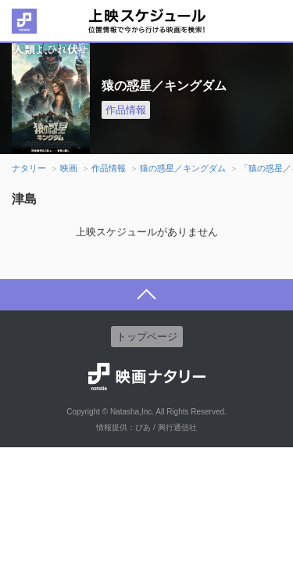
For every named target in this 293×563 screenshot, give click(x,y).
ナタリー (29, 168)
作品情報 (125, 110)
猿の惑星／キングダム (183, 168)
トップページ (146, 336)
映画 (68, 168)
